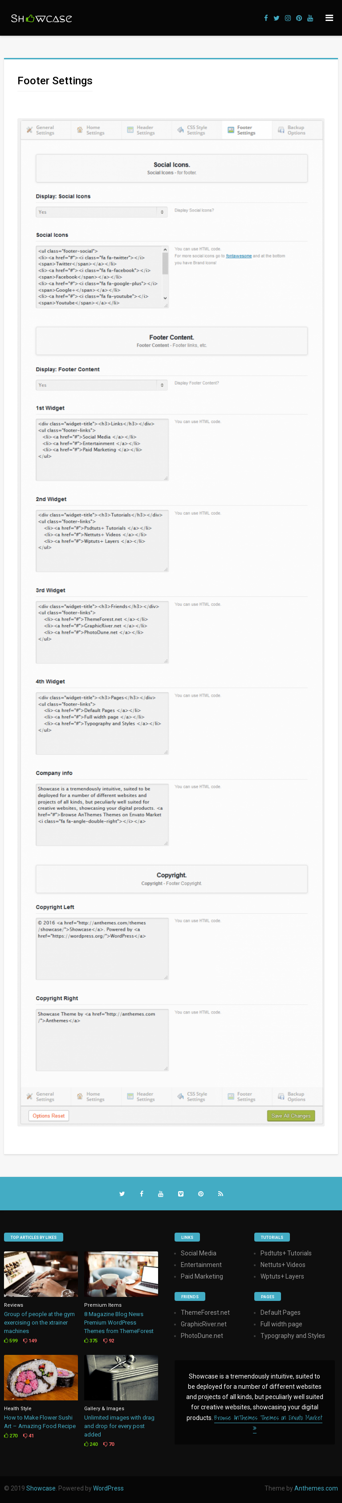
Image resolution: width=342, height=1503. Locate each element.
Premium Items (103, 1305)
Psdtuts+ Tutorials (286, 1253)
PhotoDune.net (202, 1335)
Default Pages (281, 1312)
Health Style (18, 1409)
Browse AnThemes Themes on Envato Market (268, 1422)
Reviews (13, 1305)
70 (108, 1444)
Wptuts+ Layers (282, 1276)
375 (91, 1341)
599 (10, 1341)
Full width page (281, 1324)
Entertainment (201, 1264)
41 (28, 1436)
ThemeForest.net (205, 1312)
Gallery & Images (104, 1409)
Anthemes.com (316, 1488)
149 (30, 1341)
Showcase (41, 1488)
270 (10, 1436)
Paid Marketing (202, 1276)
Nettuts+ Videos (283, 1264)
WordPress (108, 1488)
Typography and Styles (293, 1335)
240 (91, 1444)
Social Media (198, 1253)
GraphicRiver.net (204, 1324)
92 (108, 1341)
